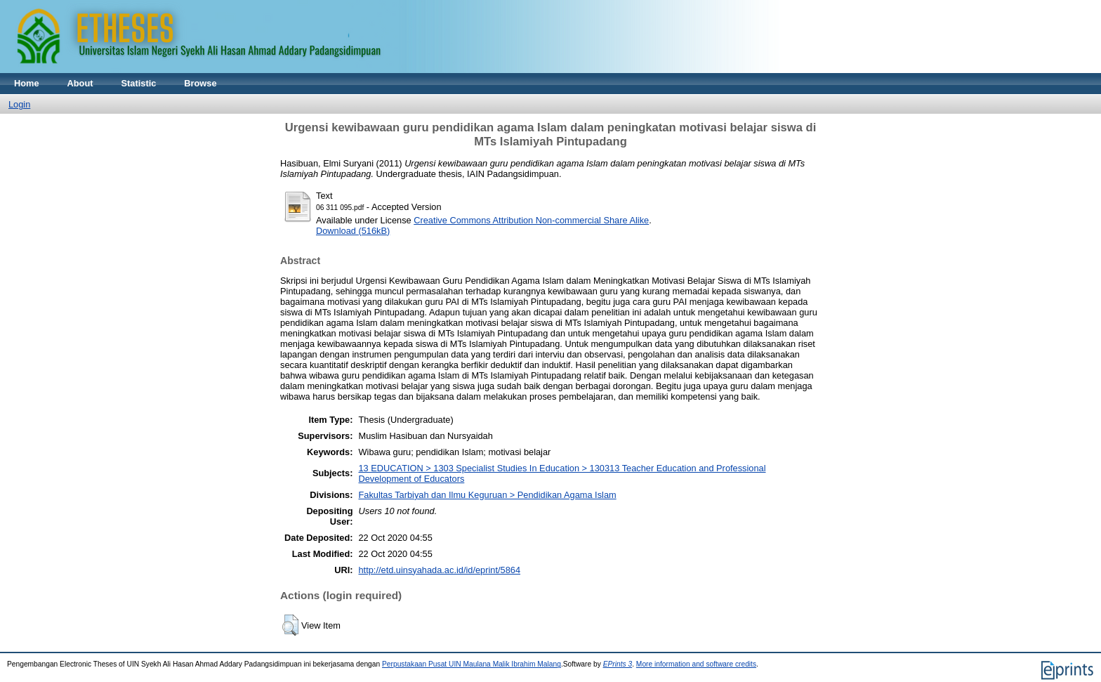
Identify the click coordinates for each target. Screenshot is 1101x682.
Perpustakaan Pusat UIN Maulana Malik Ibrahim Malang (471, 664)
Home (26, 83)
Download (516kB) (353, 230)
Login (19, 104)
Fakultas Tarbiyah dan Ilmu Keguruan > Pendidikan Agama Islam (488, 495)
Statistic (139, 83)
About (80, 83)
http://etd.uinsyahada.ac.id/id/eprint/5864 (440, 570)
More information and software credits (696, 664)
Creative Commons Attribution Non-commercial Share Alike (531, 220)
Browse (200, 83)
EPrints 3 (618, 664)
